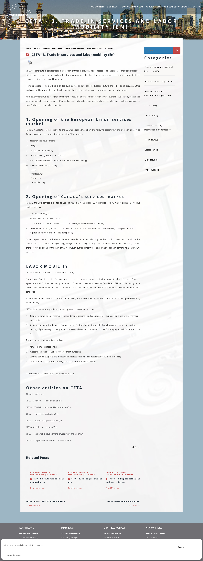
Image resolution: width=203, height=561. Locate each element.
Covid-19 (149, 105)
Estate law (150, 149)
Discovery (150, 115)
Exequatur (150, 159)
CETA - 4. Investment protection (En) (42, 414)
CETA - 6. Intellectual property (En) (41, 427)
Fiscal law (150, 139)
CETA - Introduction (35, 394)
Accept (181, 547)
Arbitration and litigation (157, 81)
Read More (36, 488)
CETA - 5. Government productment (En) (44, 420)
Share (137, 447)
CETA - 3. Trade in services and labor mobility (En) (48, 407)
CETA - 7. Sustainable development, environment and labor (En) (54, 433)
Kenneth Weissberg (53, 48)
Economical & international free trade (83, 48)
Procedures (150, 169)
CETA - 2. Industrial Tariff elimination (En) (44, 400)
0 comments (110, 48)
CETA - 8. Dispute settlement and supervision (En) (48, 440)
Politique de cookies (13, 555)
